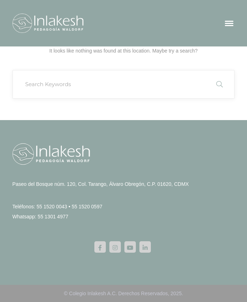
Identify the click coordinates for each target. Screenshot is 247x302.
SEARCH (219, 84)
